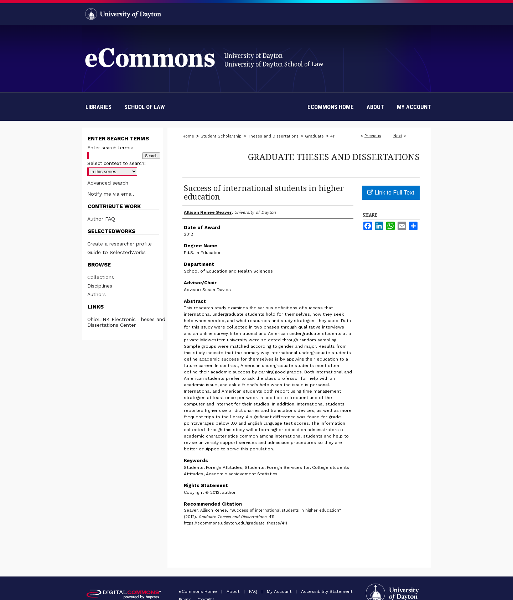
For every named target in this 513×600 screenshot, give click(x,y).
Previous (372, 136)
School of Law (144, 106)
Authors (96, 294)
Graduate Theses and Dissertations (334, 156)
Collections (100, 277)
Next (397, 136)
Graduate (314, 136)
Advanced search (107, 183)
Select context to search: (116, 163)
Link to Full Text (390, 193)
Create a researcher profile (119, 244)
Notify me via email (110, 194)
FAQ (254, 591)
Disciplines (99, 286)
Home (188, 136)
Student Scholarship (221, 136)
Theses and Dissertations (273, 136)
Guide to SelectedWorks (116, 252)
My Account (280, 591)
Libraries (99, 106)
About (234, 591)
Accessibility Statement (326, 591)
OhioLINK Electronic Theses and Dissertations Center (126, 322)
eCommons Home (198, 591)
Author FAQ (101, 219)
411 (333, 136)
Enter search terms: (110, 147)
